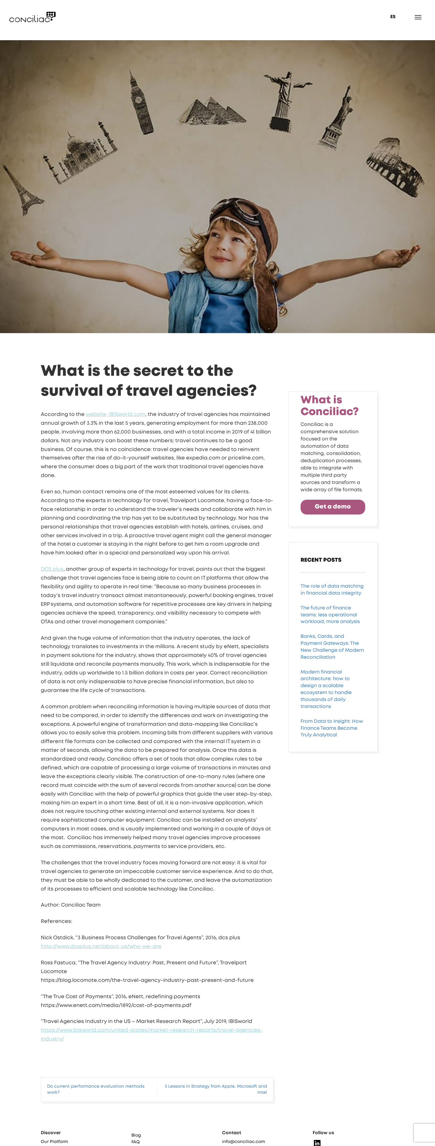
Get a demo (333, 507)
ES (392, 17)
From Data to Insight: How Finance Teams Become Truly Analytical (332, 728)
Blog (136, 1135)
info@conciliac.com (243, 1142)
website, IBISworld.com (115, 414)
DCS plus (52, 569)
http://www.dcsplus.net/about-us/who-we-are (101, 946)
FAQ (135, 1142)
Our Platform (54, 1142)
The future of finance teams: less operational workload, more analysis (330, 615)
